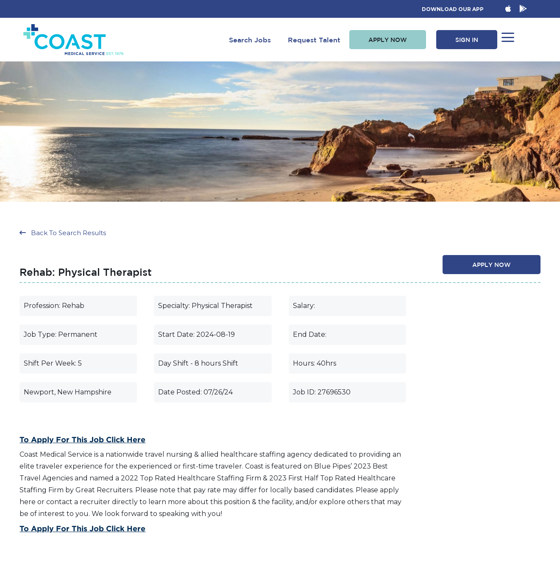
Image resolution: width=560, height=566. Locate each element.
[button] (387, 40)
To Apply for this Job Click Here (82, 439)
